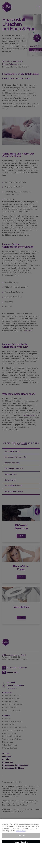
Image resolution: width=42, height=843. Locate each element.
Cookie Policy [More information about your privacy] (21, 835)
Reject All (21, 840)
